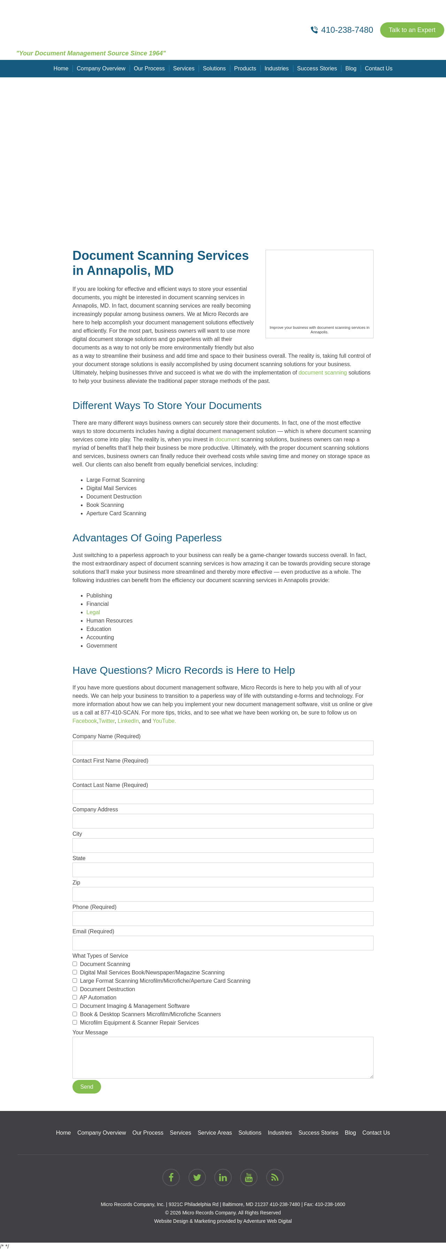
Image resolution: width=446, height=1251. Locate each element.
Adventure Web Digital (267, 1221)
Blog (350, 68)
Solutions (214, 68)
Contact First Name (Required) (223, 766)
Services (183, 68)
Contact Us (378, 68)
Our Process (149, 68)
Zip (223, 888)
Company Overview (101, 68)
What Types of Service (223, 990)
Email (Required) (223, 937)
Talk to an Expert (412, 29)
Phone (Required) (223, 912)
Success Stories (317, 68)
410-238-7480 (285, 1204)
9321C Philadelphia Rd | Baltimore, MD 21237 (218, 1204)
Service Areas (215, 1133)
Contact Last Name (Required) (223, 791)
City (223, 839)
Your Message (223, 1036)
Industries (276, 68)
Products (245, 68)
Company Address (223, 815)
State (223, 864)
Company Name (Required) (223, 742)
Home (61, 68)
